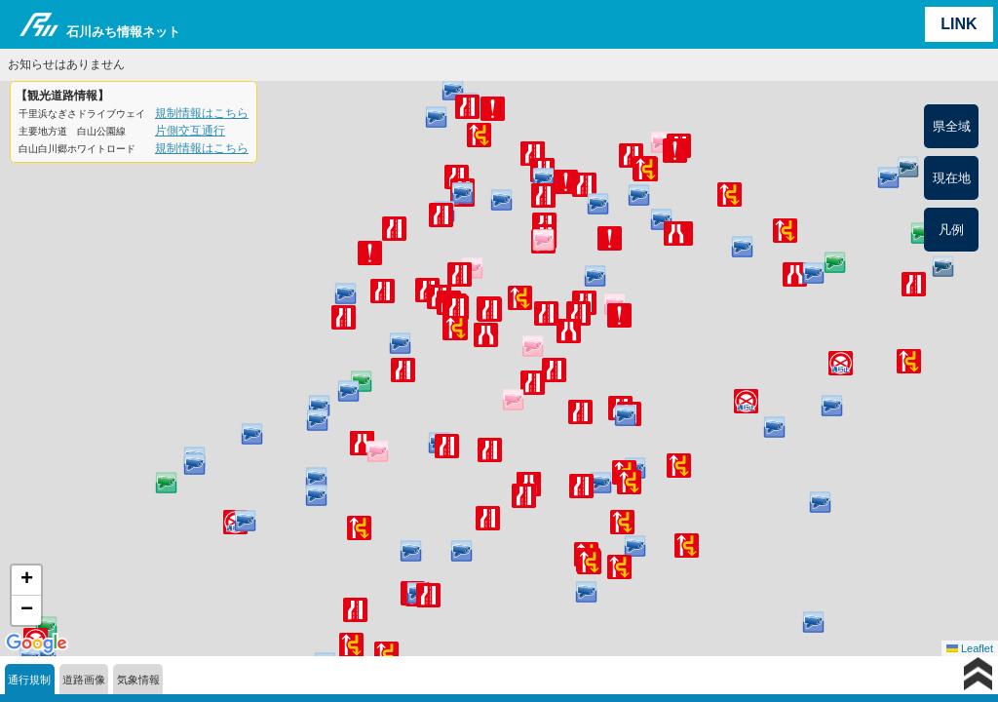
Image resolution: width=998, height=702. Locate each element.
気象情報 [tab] (138, 679)
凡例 (951, 229)
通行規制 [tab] (29, 679)
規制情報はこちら (202, 113)
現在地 (952, 178)
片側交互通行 (190, 130)
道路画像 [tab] (83, 679)
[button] (569, 331)
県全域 (952, 126)
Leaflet (969, 648)
